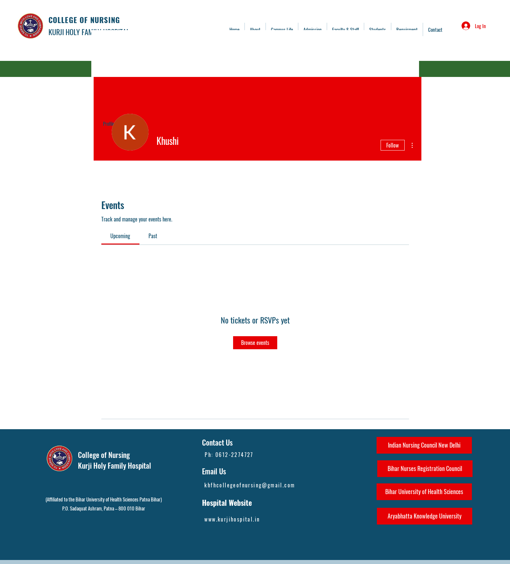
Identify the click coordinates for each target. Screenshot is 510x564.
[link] (120, 236)
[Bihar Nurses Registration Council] (425, 468)
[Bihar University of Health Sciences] (424, 491)
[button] (345, 29)
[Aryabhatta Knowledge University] (424, 516)
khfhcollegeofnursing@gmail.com (249, 485)
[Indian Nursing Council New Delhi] (424, 445)
